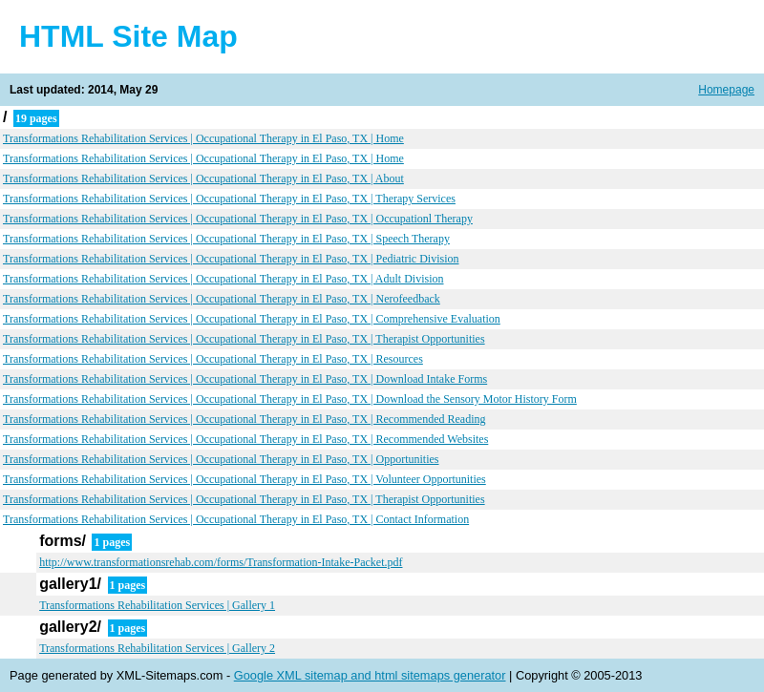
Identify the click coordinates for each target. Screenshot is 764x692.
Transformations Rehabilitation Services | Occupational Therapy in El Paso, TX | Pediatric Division (231, 258)
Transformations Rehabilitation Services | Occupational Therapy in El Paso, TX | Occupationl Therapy (238, 218)
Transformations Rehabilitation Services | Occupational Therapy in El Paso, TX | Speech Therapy (226, 238)
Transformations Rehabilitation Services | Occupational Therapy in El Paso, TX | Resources (213, 359)
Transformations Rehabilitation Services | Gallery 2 (157, 648)
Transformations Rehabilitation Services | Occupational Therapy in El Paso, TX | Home (203, 138)
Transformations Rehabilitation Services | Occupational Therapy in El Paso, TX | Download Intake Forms (245, 379)
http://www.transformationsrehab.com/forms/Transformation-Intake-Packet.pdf (220, 562)
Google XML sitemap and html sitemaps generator (370, 675)
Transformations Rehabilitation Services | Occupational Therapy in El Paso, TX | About (203, 178)
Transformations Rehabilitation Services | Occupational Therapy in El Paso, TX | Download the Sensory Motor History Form (290, 399)
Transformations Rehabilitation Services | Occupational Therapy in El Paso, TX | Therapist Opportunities (244, 339)
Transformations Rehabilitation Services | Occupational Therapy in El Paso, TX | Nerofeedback (221, 298)
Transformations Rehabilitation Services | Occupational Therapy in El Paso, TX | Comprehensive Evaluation (251, 318)
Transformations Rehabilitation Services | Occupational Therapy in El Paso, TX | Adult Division (223, 278)
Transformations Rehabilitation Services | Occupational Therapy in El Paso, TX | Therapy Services (229, 198)
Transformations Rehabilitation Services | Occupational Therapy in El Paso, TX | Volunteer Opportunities (244, 479)
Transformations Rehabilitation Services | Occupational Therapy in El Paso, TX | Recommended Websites (245, 439)
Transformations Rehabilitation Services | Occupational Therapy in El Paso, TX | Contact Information (236, 519)
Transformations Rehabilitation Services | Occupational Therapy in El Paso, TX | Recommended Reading (244, 419)
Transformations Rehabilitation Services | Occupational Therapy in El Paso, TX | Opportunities (221, 459)
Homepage (726, 89)
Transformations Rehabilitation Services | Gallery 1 (157, 605)
